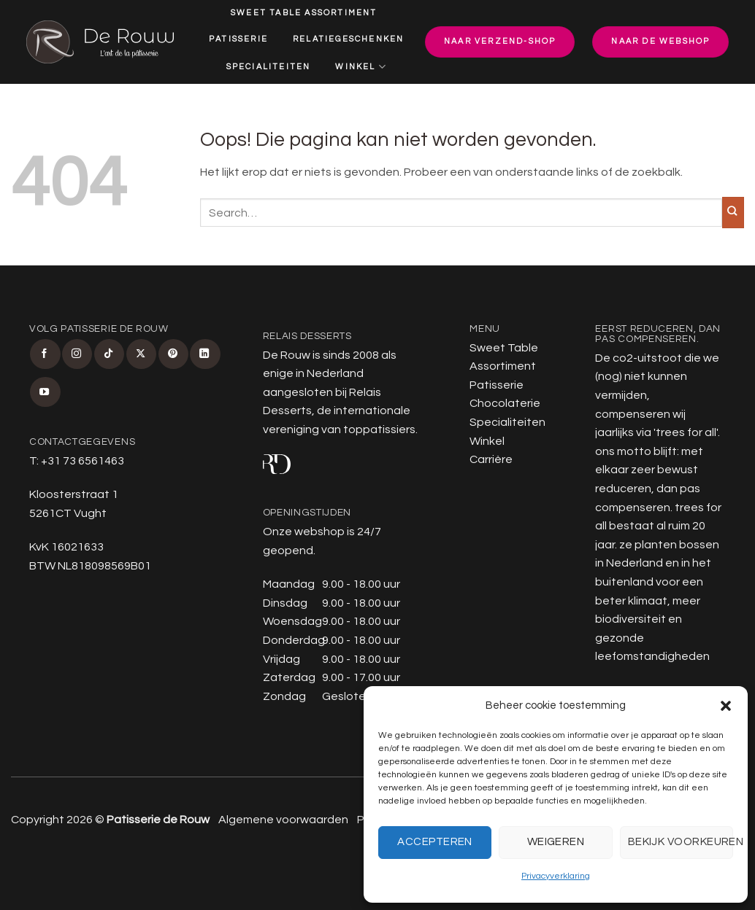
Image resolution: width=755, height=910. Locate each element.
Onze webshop (304, 531)
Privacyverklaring (555, 876)
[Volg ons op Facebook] (45, 354)
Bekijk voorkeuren (680, 841)
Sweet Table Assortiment (304, 13)
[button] (725, 706)
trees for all (686, 432)
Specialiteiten (268, 67)
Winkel (361, 67)
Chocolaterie (505, 403)
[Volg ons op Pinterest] (173, 354)
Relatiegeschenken (348, 39)
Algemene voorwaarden (283, 819)
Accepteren (434, 841)
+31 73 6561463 (82, 461)
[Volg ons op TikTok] (109, 354)
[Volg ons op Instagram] (77, 354)
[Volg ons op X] (141, 354)
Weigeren (556, 841)
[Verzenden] (733, 212)
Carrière (309, 95)
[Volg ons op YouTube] (45, 392)
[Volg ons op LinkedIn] (205, 354)
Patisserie (238, 39)
